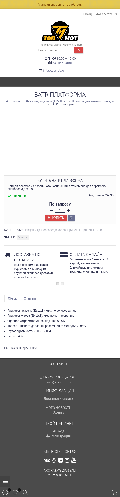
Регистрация (107, 14)
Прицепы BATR (91, 230)
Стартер (77, 44)
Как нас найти (62, 63)
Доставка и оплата (58, 399)
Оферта (58, 412)
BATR (24, 237)
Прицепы (73, 230)
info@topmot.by (53, 70)
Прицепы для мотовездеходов (45, 230)
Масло (57, 44)
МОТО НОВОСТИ (58, 408)
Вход (87, 14)
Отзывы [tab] (30, 298)
